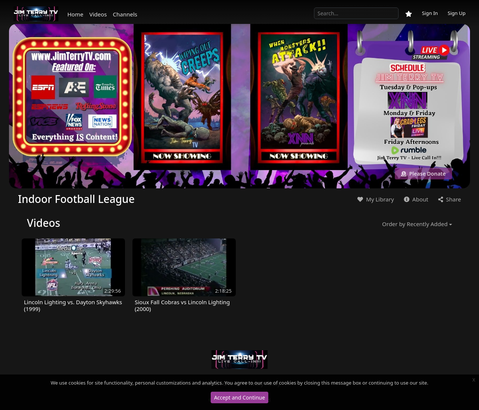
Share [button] (449, 199)
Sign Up (457, 13)
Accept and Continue (239, 397)
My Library (375, 199)
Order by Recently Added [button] (415, 224)
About (415, 199)
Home (75, 14)
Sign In (430, 13)
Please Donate (423, 173)
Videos (98, 14)
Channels (125, 14)
